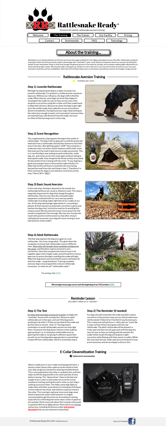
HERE (58, 273)
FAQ (47, 173)
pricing (77, 404)
